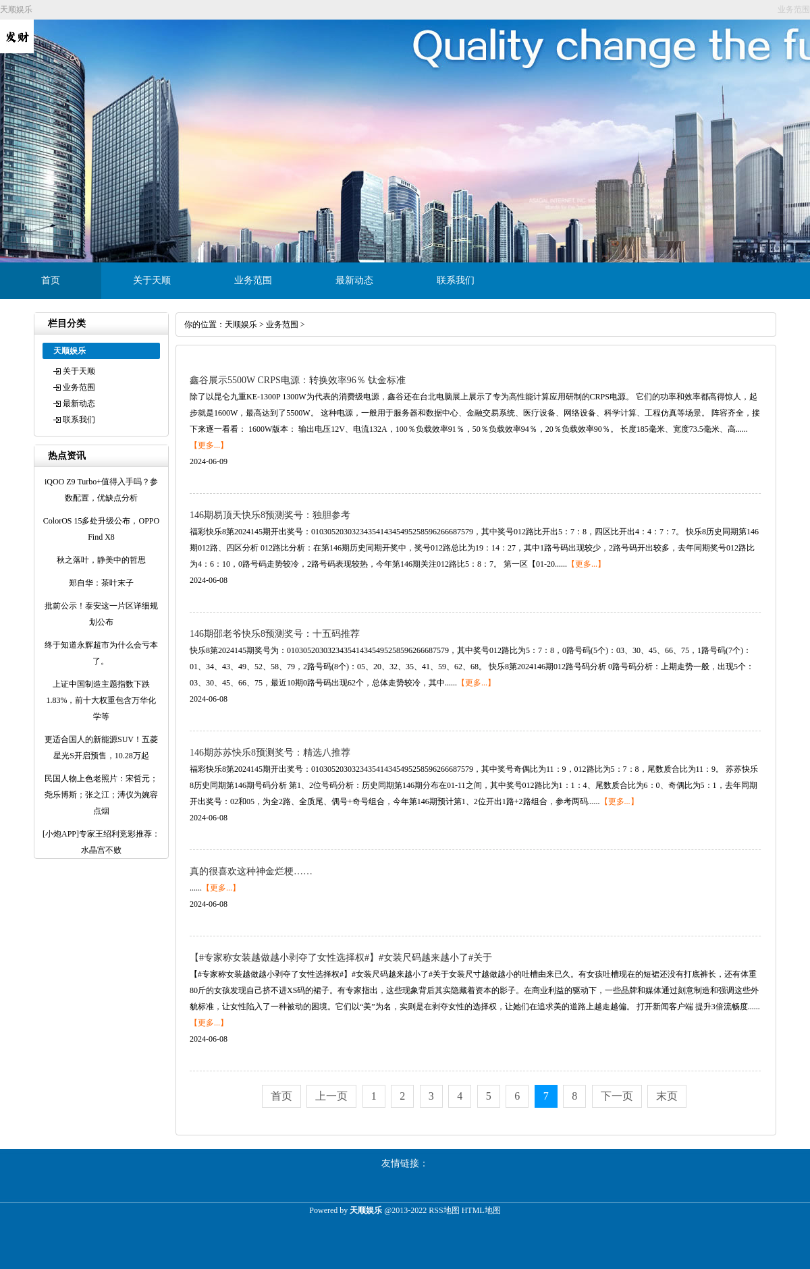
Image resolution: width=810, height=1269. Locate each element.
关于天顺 (152, 280)
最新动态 (354, 280)
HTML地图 (481, 1210)
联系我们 (456, 280)
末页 (667, 1096)
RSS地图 (444, 1210)
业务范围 (253, 280)
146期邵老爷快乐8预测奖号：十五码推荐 (275, 634)
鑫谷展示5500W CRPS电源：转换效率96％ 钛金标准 (298, 380)
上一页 (331, 1096)
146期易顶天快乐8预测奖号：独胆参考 (270, 515)
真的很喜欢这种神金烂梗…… (251, 871)
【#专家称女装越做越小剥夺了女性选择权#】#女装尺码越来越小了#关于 (341, 958)
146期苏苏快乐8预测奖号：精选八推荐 (270, 753)
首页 (50, 280)
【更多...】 (209, 445)
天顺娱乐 (241, 324)
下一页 (617, 1096)
